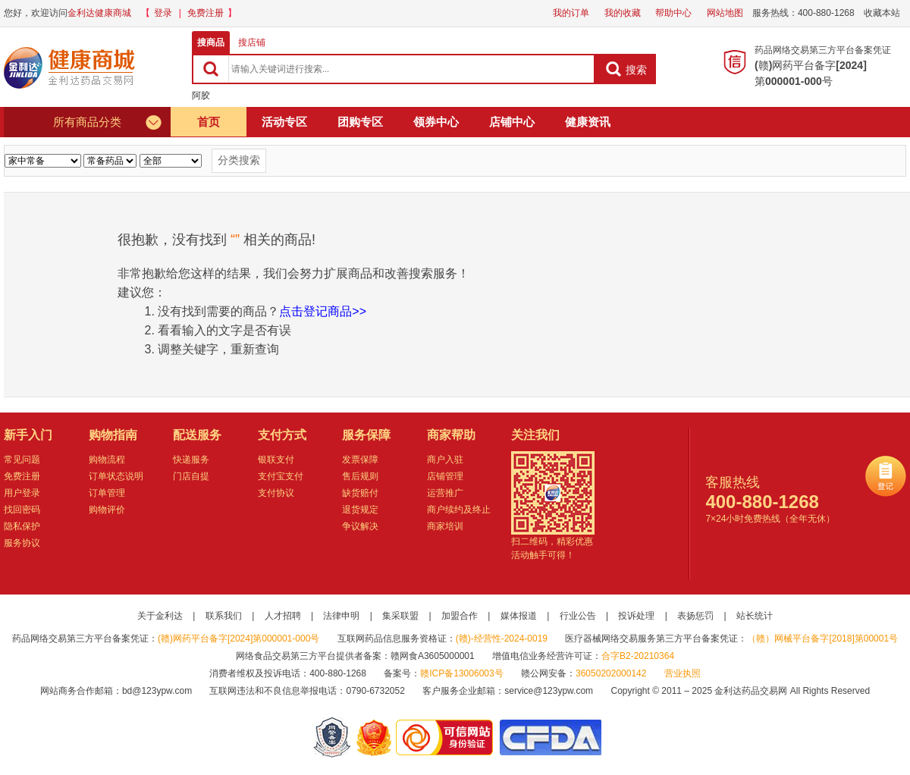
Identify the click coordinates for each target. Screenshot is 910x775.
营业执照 (682, 673)
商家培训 (445, 526)
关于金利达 (160, 615)
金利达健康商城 (99, 13)
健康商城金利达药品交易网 (72, 67)
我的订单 (571, 13)
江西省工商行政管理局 (375, 737)
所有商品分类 (108, 122)
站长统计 (754, 615)
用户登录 (22, 493)
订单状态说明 (116, 476)
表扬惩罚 (695, 615)
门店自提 (191, 476)
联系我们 (224, 615)
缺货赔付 (360, 493)
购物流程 (107, 459)
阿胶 (201, 95)
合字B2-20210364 (637, 656)
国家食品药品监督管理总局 (550, 737)
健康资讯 (587, 121)
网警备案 (332, 737)
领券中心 (436, 121)
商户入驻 (445, 459)
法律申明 (341, 615)
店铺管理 (445, 476)
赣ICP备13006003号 (461, 673)
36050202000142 (611, 673)
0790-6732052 (376, 691)
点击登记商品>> (322, 311)
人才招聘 (283, 615)
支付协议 (276, 493)
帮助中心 (673, 13)
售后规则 (360, 476)
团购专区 (360, 121)
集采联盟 (400, 615)
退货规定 (360, 509)
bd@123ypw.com (157, 691)
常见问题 (22, 459)
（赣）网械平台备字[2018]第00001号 (822, 638)
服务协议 (22, 543)
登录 (163, 13)
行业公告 (578, 615)
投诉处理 (636, 615)
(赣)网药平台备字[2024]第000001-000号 (238, 638)
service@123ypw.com (548, 691)
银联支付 (276, 459)
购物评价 (107, 509)
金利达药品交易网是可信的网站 (447, 737)
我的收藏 (622, 13)
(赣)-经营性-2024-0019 (502, 638)
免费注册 (205, 13)
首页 (208, 121)
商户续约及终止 (459, 509)
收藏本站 (882, 13)
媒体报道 (518, 615)
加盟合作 (459, 615)
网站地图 (725, 13)
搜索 (626, 69)
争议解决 (360, 526)
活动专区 (284, 121)
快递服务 (191, 459)
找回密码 (22, 509)
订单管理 (107, 493)
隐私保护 (22, 526)
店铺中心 (512, 121)
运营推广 (445, 493)
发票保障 (360, 459)
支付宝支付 (280, 476)
